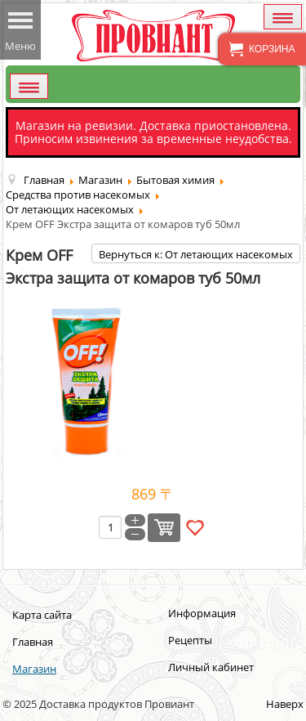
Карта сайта (42, 614)
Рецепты (190, 640)
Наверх (285, 703)
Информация (202, 613)
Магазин (34, 668)
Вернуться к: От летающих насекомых (196, 254)
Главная (32, 641)
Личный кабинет (211, 667)
